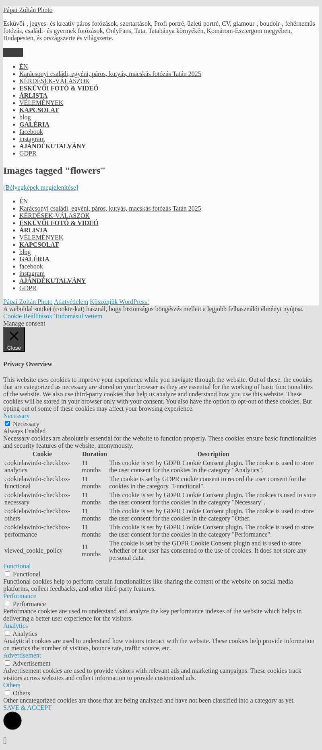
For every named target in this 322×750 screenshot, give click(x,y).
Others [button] (12, 685)
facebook (31, 131)
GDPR (28, 153)
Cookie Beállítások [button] (27, 316)
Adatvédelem (71, 301)
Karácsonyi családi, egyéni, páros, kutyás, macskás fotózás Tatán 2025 (110, 73)
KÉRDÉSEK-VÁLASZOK (54, 81)
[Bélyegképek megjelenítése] (40, 187)
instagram (32, 138)
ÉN (23, 66)
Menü (13, 52)
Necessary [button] (16, 415)
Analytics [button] (15, 625)
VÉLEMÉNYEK (41, 102)
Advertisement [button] (22, 655)
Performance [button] (19, 595)
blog (25, 117)
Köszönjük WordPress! (119, 301)
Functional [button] (17, 566)
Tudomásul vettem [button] (78, 316)
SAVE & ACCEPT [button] (27, 707)
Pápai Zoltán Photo (28, 9)
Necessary (26, 423)
